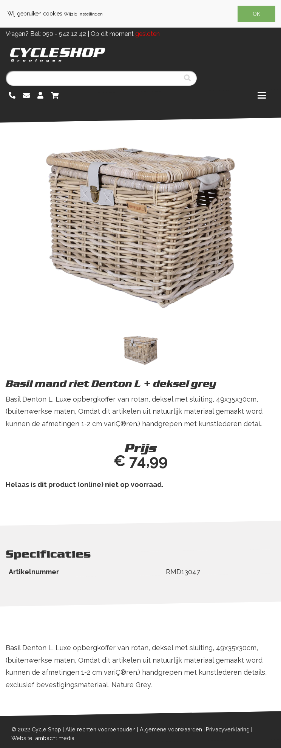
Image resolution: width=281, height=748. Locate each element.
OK (256, 14)
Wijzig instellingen (83, 14)
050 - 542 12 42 (64, 33)
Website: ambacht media (42, 738)
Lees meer (24, 436)
